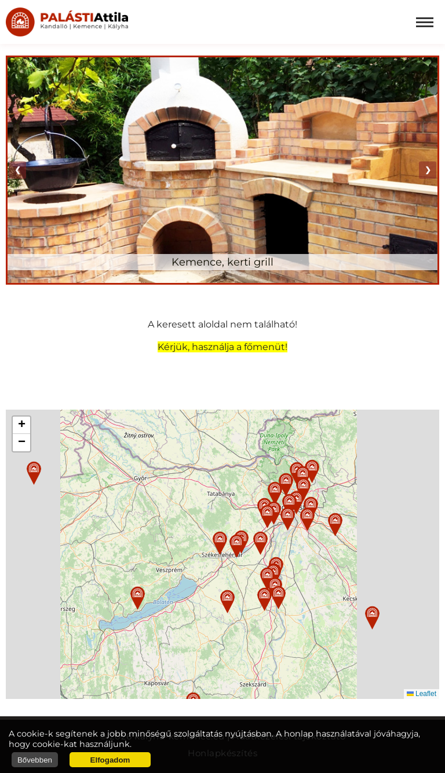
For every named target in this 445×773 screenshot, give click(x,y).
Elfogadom (110, 760)
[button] (220, 543)
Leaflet (421, 694)
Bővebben (34, 760)
